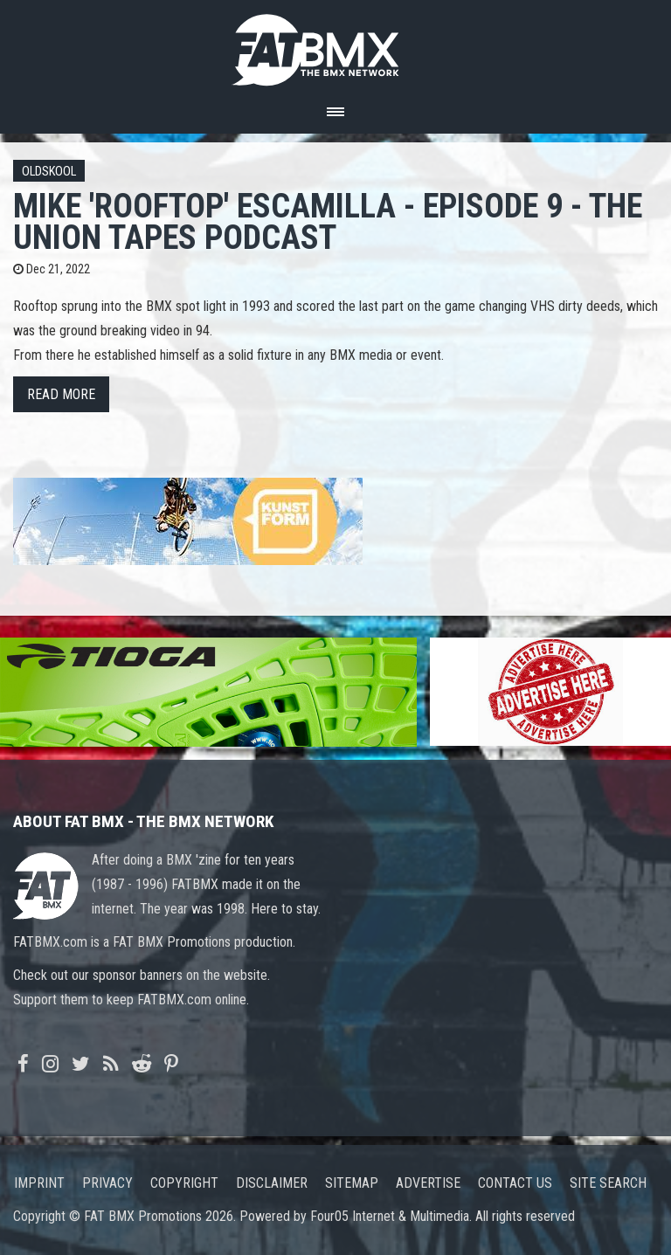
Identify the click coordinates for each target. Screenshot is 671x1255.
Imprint (39, 1183)
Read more (61, 394)
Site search (608, 1183)
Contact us (515, 1183)
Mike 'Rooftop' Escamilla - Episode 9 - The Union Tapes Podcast (327, 221)
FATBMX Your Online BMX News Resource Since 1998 (335, 45)
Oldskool (49, 171)
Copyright (184, 1183)
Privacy (107, 1183)
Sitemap (351, 1183)
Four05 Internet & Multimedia (389, 1216)
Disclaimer (272, 1183)
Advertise (428, 1183)
